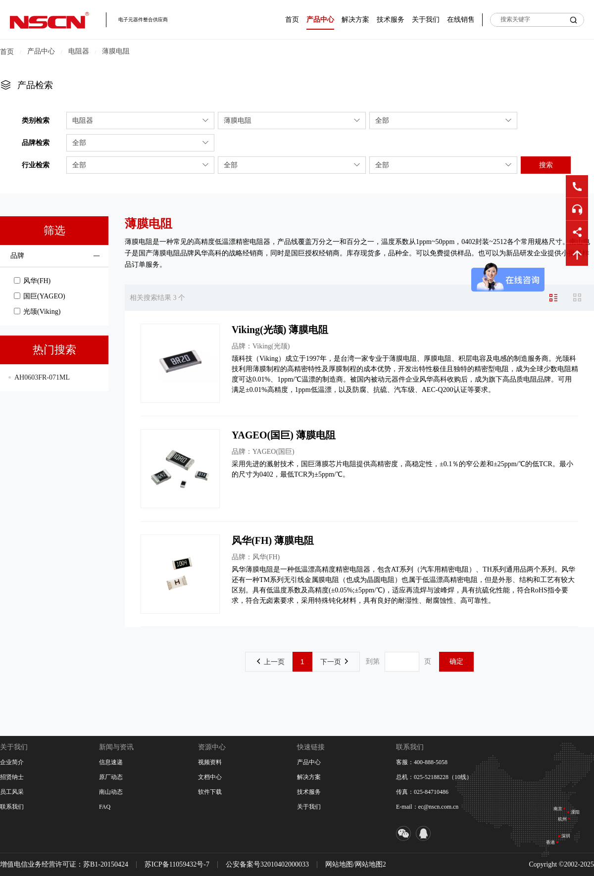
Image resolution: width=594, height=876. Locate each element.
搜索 (546, 165)
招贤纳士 (12, 777)
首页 (292, 19)
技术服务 (390, 19)
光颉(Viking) (37, 311)
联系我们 (12, 806)
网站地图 (339, 864)
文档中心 (210, 777)
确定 (456, 661)
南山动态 (111, 791)
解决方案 (355, 19)
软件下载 (210, 791)
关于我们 (426, 19)
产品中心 (320, 19)
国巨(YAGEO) (39, 296)
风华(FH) (32, 281)
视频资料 (210, 762)
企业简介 (12, 762)
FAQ (104, 806)
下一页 (334, 662)
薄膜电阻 (116, 51)
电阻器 (78, 51)
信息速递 (111, 762)
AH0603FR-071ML (42, 377)
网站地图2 (370, 864)
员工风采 (12, 791)
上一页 (271, 662)
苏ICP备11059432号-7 (177, 864)
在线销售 (461, 19)
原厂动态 (111, 777)
